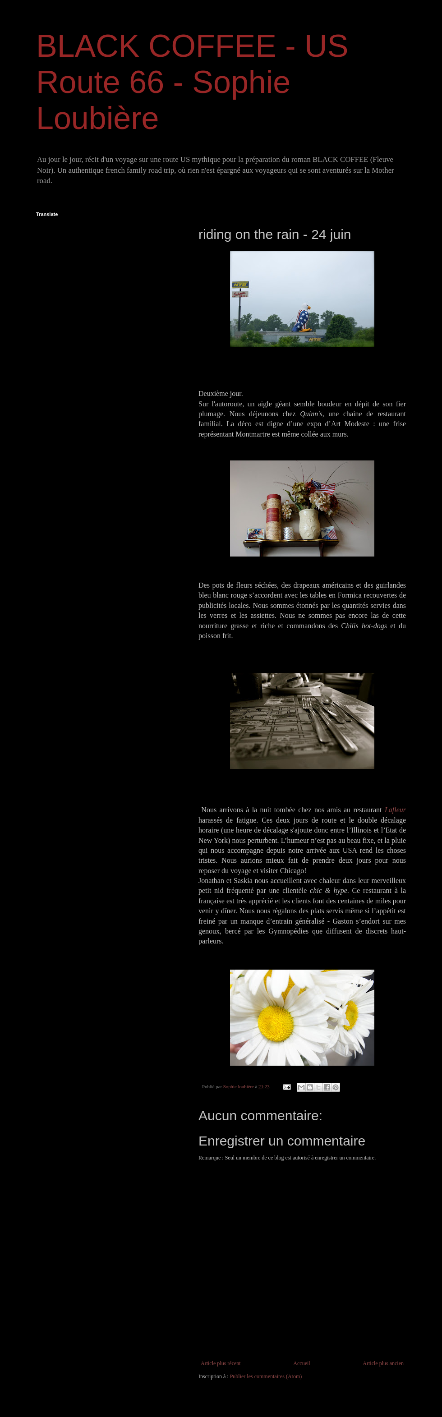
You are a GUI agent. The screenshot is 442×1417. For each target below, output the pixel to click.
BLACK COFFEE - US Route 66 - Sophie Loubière (192, 82)
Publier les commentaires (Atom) (266, 1376)
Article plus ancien (383, 1363)
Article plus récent (221, 1363)
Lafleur (395, 810)
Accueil (301, 1363)
